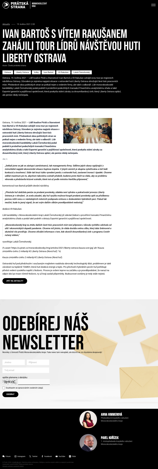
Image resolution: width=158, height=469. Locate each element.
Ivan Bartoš (48, 72)
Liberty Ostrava (22, 72)
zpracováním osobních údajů (30, 388)
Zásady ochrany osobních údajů (13, 466)
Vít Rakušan (63, 72)
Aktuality (6, 24)
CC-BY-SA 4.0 (16, 462)
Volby (36, 72)
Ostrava (7, 72)
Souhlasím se (24, 388)
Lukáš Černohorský (81, 72)
